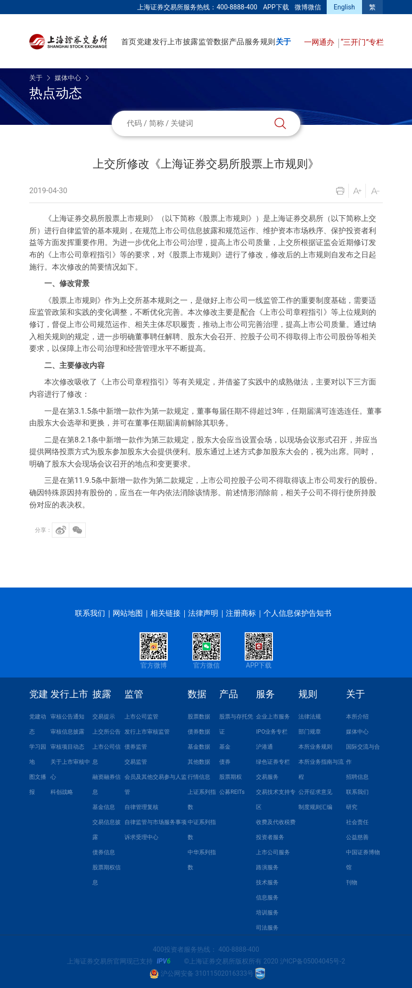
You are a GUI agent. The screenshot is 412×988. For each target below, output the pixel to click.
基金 (225, 746)
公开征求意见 (315, 792)
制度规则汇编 (315, 807)
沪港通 (264, 746)
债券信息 (103, 852)
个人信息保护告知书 (297, 613)
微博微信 (308, 7)
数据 (221, 41)
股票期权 (230, 777)
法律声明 (203, 613)
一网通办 (320, 42)
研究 (351, 807)
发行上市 (167, 41)
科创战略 (61, 792)
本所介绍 (357, 716)
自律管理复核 (141, 807)
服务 (252, 41)
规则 (267, 41)
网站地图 (128, 613)
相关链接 (165, 613)
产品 (236, 41)
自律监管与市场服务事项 (155, 822)
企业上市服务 (273, 716)
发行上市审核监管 (147, 731)
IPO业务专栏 (272, 731)
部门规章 (309, 731)
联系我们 (90, 613)
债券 (225, 762)
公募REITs (232, 792)
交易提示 (103, 716)
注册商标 (241, 613)
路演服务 (267, 867)
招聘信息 (357, 777)
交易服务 (267, 777)
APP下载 (276, 7)
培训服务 (267, 912)
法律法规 (309, 716)
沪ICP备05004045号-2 (312, 961)
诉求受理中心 (141, 837)
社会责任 (357, 822)
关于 (283, 41)
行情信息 (199, 777)
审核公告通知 (67, 716)
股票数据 (199, 716)
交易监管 (135, 762)
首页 (128, 41)
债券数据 (199, 731)
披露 (190, 41)
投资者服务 (270, 837)
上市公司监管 (141, 716)
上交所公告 (106, 731)
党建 (144, 41)
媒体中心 (68, 78)
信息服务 (267, 897)
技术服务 (267, 882)
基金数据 (199, 746)
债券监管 (135, 746)
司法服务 (267, 927)
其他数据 (199, 762)
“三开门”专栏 (362, 42)
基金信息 (103, 807)
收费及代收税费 (276, 822)
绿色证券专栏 (273, 762)
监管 (206, 41)
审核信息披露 (67, 731)
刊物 (351, 882)
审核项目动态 (67, 746)
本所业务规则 (315, 746)
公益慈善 (357, 837)
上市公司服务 (273, 852)
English (344, 7)
